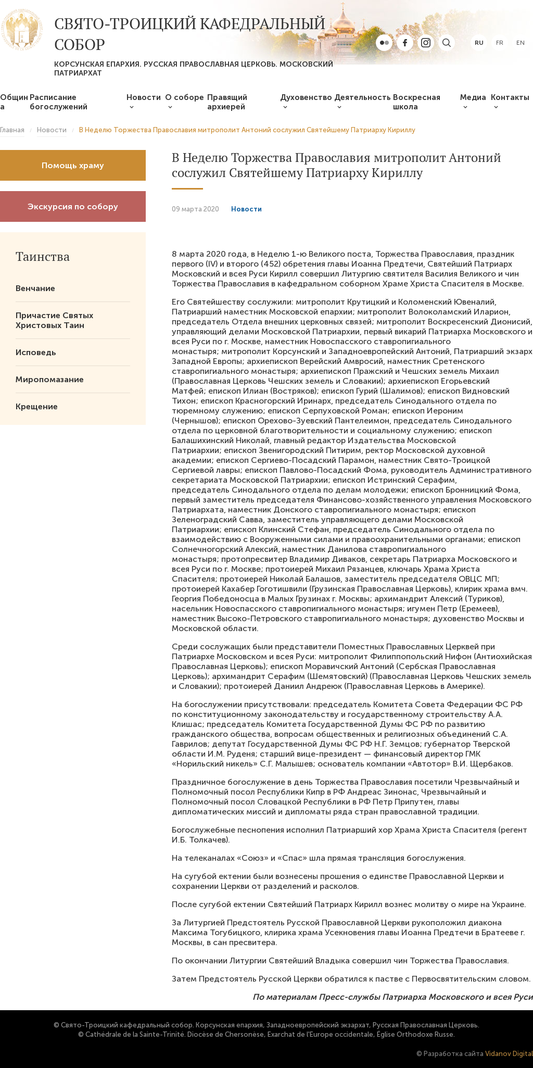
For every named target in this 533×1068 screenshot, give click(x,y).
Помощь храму (73, 165)
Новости (143, 97)
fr (499, 42)
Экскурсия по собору (73, 206)
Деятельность (362, 97)
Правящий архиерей (227, 102)
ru (479, 42)
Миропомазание (50, 379)
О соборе (184, 97)
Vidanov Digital (509, 1054)
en (520, 42)
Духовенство (306, 97)
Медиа (473, 97)
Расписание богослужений (58, 102)
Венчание (35, 288)
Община (14, 102)
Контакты (510, 97)
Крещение (37, 406)
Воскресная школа (416, 102)
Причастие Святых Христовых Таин (54, 320)
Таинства (43, 256)
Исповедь (36, 352)
